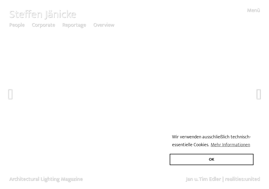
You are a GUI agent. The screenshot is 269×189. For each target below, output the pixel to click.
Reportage (74, 24)
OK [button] (211, 159)
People (16, 24)
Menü (253, 10)
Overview (103, 24)
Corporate (43, 24)
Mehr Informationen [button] (230, 145)
